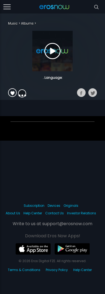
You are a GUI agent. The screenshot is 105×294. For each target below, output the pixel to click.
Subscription (34, 205)
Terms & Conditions (24, 270)
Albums (27, 23)
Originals (71, 205)
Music (13, 23)
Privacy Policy (57, 270)
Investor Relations (81, 213)
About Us (13, 213)
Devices (54, 205)
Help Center (32, 213)
